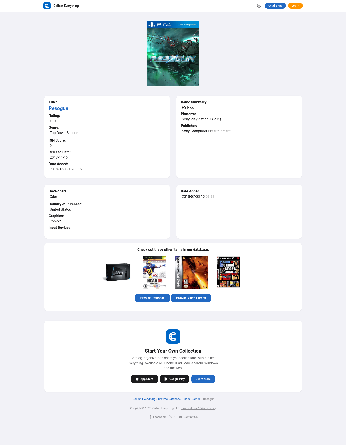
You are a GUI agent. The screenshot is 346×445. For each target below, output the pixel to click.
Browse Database (152, 298)
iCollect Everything (144, 398)
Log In (295, 5)
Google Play (174, 379)
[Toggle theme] (259, 5)
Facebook (156, 416)
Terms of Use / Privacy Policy (198, 408)
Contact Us (188, 416)
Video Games (191, 398)
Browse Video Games (191, 298)
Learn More (203, 379)
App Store (144, 379)
